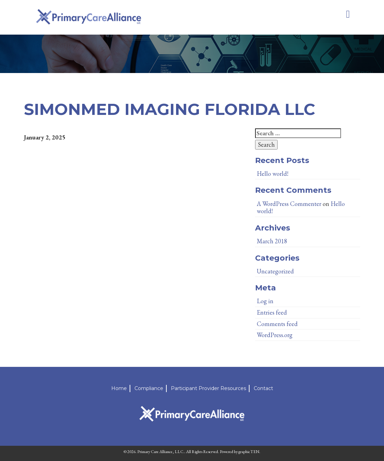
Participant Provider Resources (208, 388)
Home (119, 388)
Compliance (148, 388)
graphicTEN (248, 451)
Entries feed (272, 312)
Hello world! (272, 174)
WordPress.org (275, 335)
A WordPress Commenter (289, 204)
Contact (263, 388)
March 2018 (272, 241)
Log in (265, 301)
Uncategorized (275, 271)
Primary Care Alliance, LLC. (160, 451)
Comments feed (277, 324)
